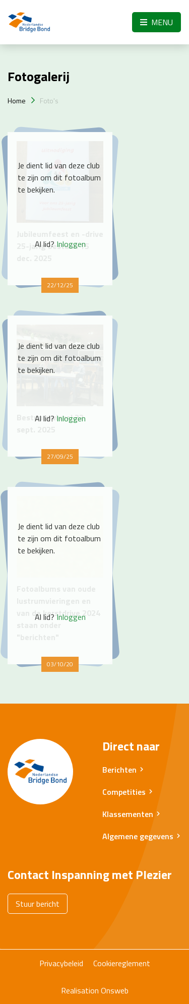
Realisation (80, 990)
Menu (156, 22)
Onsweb (115, 990)
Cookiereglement (121, 963)
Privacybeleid (61, 963)
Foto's (49, 100)
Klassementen (127, 814)
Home (17, 100)
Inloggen (71, 244)
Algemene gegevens (137, 836)
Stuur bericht (37, 904)
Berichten (119, 770)
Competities (124, 792)
